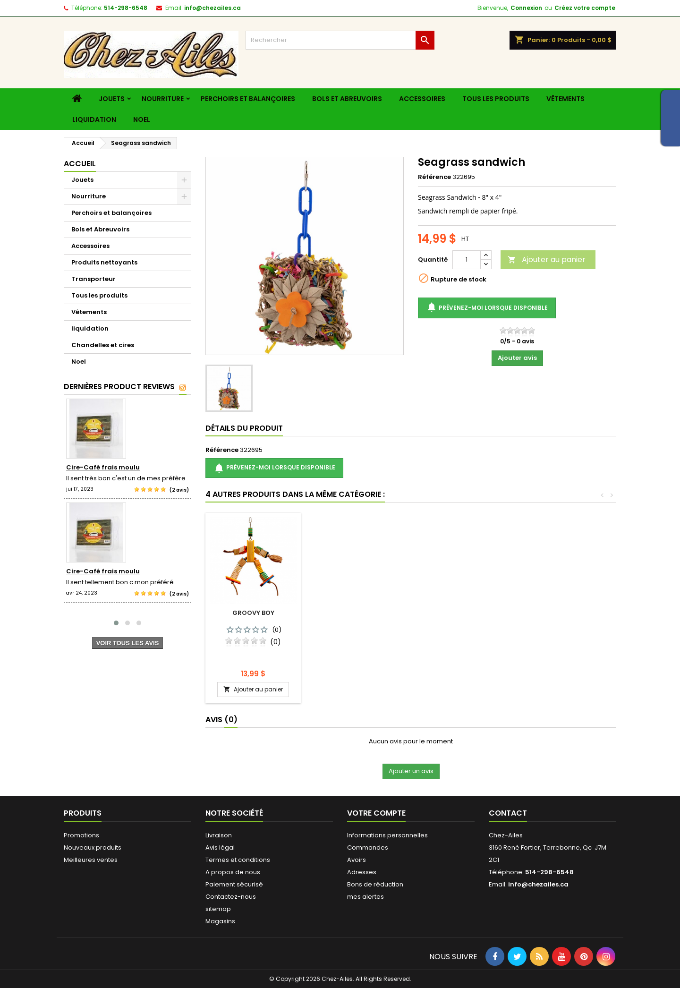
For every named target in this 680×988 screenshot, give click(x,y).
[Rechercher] (340, 40)
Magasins (220, 921)
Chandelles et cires (102, 345)
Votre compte (376, 813)
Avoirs (356, 859)
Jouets (112, 98)
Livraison (218, 835)
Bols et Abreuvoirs (347, 98)
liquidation (94, 119)
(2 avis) (179, 490)
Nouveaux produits (92, 847)
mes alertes (365, 896)
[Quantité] (466, 259)
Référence (434, 177)
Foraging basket (253, 612)
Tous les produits (495, 98)
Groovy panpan (358, 612)
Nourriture (163, 98)
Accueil (80, 163)
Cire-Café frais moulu (103, 467)
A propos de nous (232, 872)
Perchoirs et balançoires (248, 98)
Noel (141, 119)
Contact (508, 813)
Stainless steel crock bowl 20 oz (463, 616)
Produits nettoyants (104, 262)
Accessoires (422, 98)
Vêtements (565, 98)
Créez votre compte (584, 8)
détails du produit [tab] (244, 428)
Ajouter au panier (547, 259)
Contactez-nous (230, 896)
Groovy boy (568, 612)
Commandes (367, 847)
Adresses (361, 872)
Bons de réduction (375, 884)
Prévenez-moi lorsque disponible (487, 307)
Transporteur (93, 278)
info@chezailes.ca (212, 8)
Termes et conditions (237, 859)
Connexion (526, 8)
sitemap (218, 908)
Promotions (81, 835)
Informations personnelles (387, 835)
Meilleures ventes (91, 859)
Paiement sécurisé (234, 884)
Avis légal (220, 847)
